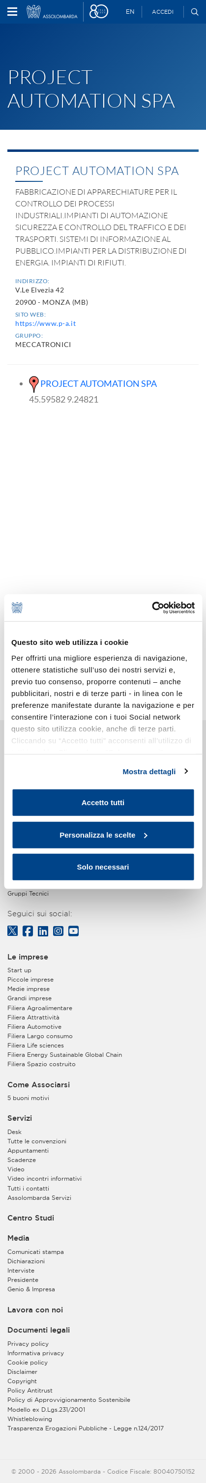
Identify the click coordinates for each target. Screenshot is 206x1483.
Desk (14, 1132)
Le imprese (27, 957)
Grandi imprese (29, 998)
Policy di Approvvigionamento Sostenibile (68, 1399)
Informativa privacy (35, 1353)
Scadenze (21, 1160)
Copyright (22, 1381)
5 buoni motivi (28, 1098)
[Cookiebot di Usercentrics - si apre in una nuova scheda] (152, 607)
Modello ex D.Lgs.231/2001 (46, 1409)
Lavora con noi (35, 1310)
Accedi (163, 12)
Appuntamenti (28, 1150)
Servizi (19, 1118)
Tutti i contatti (28, 1188)
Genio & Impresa (31, 1289)
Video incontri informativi (44, 1178)
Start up (19, 970)
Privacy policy (28, 1343)
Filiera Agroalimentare (39, 1008)
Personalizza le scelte (103, 834)
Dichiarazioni (26, 1261)
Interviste (20, 1270)
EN (130, 11)
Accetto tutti (103, 802)
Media (18, 1238)
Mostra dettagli (149, 771)
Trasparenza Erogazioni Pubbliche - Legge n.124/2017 (85, 1428)
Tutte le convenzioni (36, 1141)
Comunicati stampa (35, 1252)
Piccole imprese (30, 979)
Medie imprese (28, 989)
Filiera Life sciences (35, 1045)
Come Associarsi (38, 1085)
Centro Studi (30, 1218)
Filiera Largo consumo (40, 1036)
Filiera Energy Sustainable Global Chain (64, 1054)
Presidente (22, 1280)
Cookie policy (27, 1362)
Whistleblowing (29, 1419)
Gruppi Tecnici (28, 893)
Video (16, 1169)
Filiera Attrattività (33, 1017)
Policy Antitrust (30, 1390)
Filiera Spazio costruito (41, 1064)
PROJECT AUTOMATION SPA (98, 383)
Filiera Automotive (34, 1026)
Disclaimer (22, 1371)
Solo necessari (103, 867)
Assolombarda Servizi (39, 1197)
